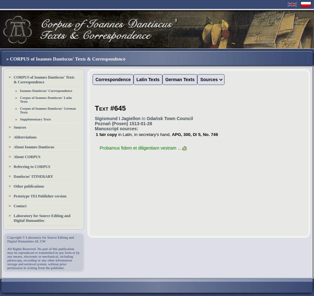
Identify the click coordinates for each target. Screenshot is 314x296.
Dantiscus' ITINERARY (33, 176)
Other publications (29, 186)
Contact (20, 206)
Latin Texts (148, 79)
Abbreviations (25, 137)
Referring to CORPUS (32, 166)
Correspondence (113, 79)
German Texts (179, 79)
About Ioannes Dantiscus (34, 147)
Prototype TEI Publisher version (40, 196)
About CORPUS (27, 157)
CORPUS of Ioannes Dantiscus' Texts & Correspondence (44, 79)
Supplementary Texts (35, 119)
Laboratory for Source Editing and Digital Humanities (42, 218)
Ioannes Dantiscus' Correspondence (46, 91)
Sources (20, 127)
